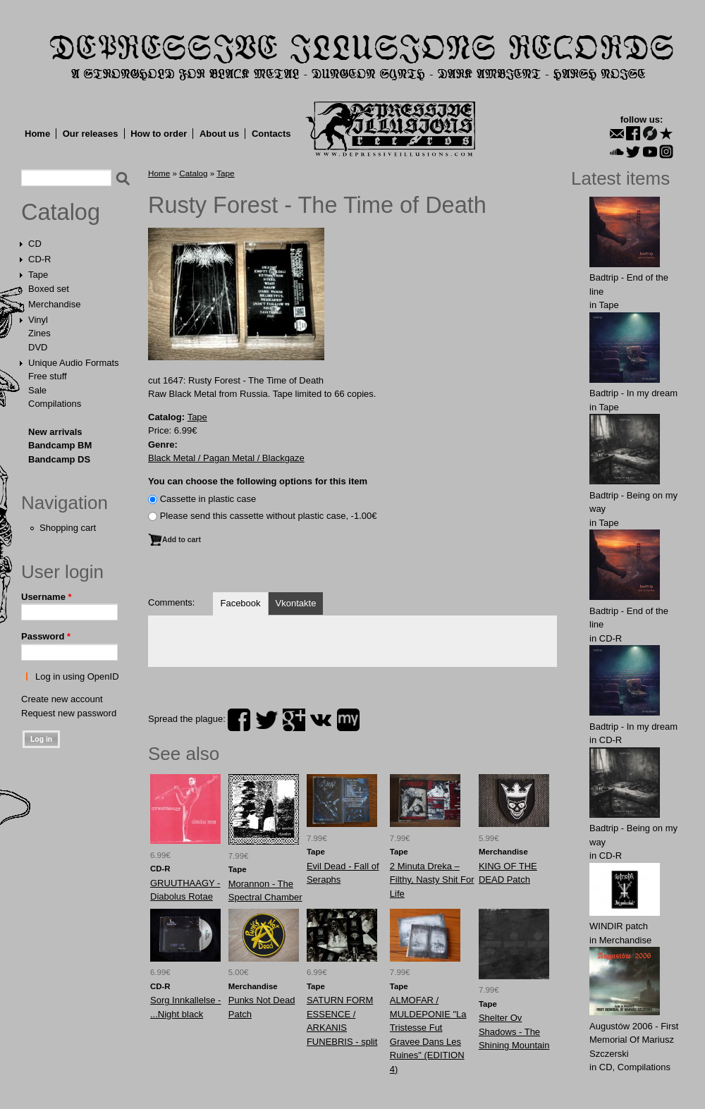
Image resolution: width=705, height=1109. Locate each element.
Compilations (54, 403)
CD (35, 243)
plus (294, 720)
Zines (39, 333)
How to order (158, 133)
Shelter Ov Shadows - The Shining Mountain (514, 1031)
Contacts (271, 133)
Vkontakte (296, 603)
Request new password (68, 713)
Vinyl (38, 319)
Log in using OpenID (77, 676)
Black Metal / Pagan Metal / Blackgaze (226, 458)
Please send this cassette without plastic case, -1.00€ (268, 515)
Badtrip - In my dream (633, 393)
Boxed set (48, 288)
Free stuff (47, 376)
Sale (37, 390)
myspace (348, 720)
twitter (266, 720)
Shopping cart (67, 527)
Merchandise (54, 304)
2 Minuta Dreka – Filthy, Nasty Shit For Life (432, 880)
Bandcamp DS (59, 459)
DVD (37, 347)
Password (45, 636)
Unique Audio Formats (73, 362)
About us (219, 133)
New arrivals (55, 432)
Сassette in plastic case (208, 499)
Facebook (240, 603)
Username (46, 597)
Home (37, 133)
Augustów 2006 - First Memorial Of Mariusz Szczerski (633, 1040)
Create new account (62, 699)
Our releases (90, 133)
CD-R (39, 259)
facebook (239, 720)
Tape (38, 274)
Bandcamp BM (60, 445)
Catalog (60, 212)
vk (320, 720)
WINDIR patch (618, 926)
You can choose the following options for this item (257, 481)
